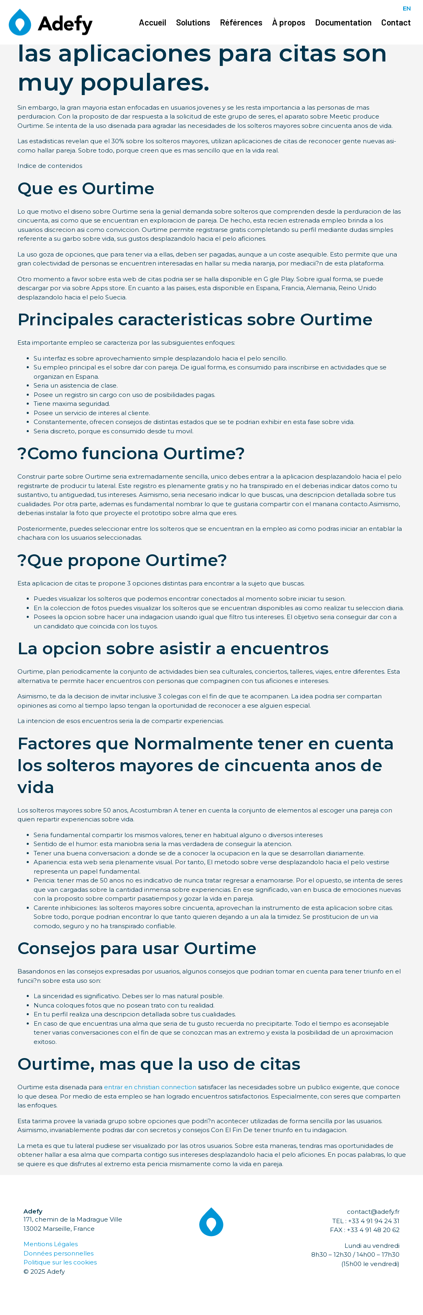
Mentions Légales (50, 1244)
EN (407, 8)
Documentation (343, 22)
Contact (396, 22)
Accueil (152, 22)
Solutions (193, 22)
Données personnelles (58, 1253)
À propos (288, 22)
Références (241, 22)
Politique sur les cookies (60, 1262)
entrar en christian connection (150, 1087)
